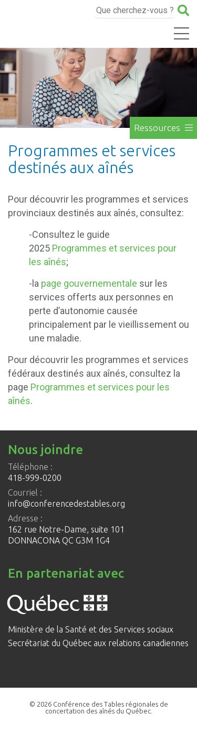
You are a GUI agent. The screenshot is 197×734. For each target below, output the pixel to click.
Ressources (163, 128)
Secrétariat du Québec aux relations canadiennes (98, 643)
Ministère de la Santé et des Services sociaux (90, 629)
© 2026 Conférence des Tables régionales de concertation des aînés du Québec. (98, 707)
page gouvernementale (89, 283)
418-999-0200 (34, 477)
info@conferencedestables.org (66, 503)
